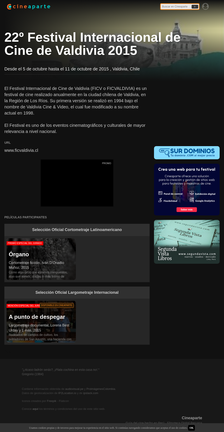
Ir (195, 6)
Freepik (51, 401)
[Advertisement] (187, 112)
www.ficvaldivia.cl (21, 150)
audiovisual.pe (74, 389)
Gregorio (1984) (33, 374)
